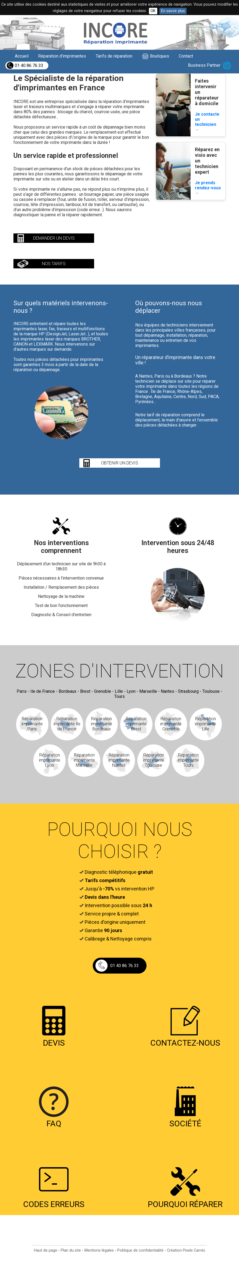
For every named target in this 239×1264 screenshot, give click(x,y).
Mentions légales (99, 1250)
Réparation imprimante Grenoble (170, 724)
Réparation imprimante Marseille (84, 760)
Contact (186, 56)
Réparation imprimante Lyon (49, 760)
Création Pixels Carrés (186, 1250)
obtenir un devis (119, 463)
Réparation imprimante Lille (205, 724)
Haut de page (45, 1250)
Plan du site (71, 1250)
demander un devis (54, 238)
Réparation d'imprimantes (62, 56)
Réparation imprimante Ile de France (66, 724)
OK (153, 11)
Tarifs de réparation (114, 56)
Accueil (21, 56)
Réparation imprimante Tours (188, 760)
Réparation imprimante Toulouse (153, 760)
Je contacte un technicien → (207, 122)
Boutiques (159, 56)
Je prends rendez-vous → (208, 188)
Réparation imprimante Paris (32, 724)
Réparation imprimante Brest (136, 724)
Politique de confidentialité (140, 1250)
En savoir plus (173, 11)
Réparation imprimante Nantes (119, 760)
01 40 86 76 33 (29, 65)
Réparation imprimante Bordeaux (101, 724)
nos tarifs (54, 263)
